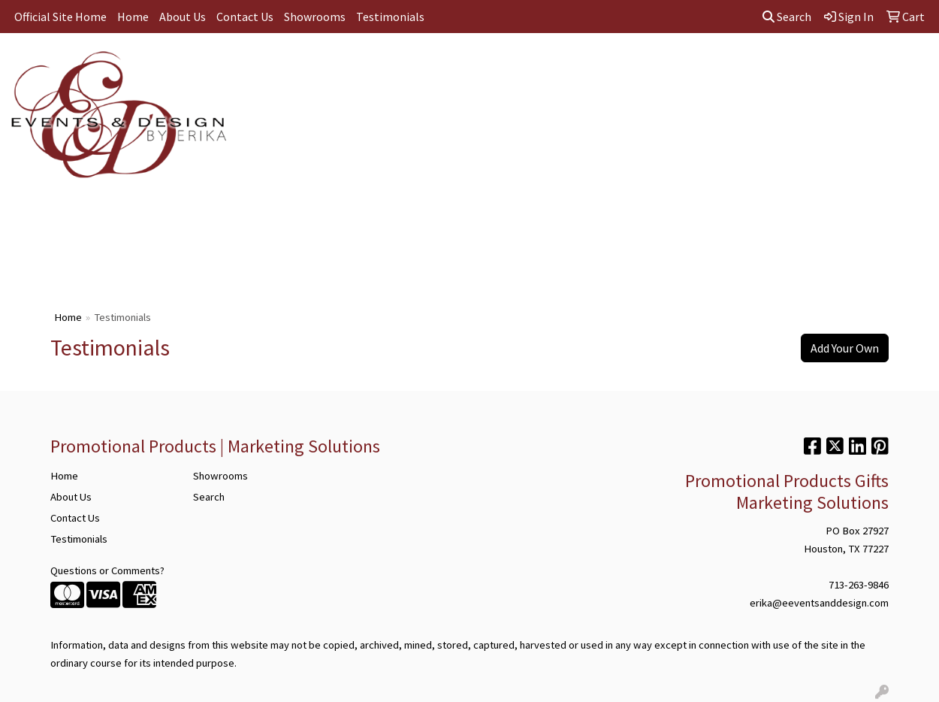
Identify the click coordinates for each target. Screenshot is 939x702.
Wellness (780, 66)
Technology (708, 66)
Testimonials (390, 16)
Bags (382, 66)
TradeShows (571, 66)
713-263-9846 (859, 585)
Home (133, 16)
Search (786, 16)
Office (504, 66)
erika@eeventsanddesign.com (819, 603)
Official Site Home (60, 16)
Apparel (328, 66)
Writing (641, 66)
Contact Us (244, 16)
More (838, 66)
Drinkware (442, 66)
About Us (182, 16)
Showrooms (315, 16)
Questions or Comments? (107, 570)
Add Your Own (845, 348)
